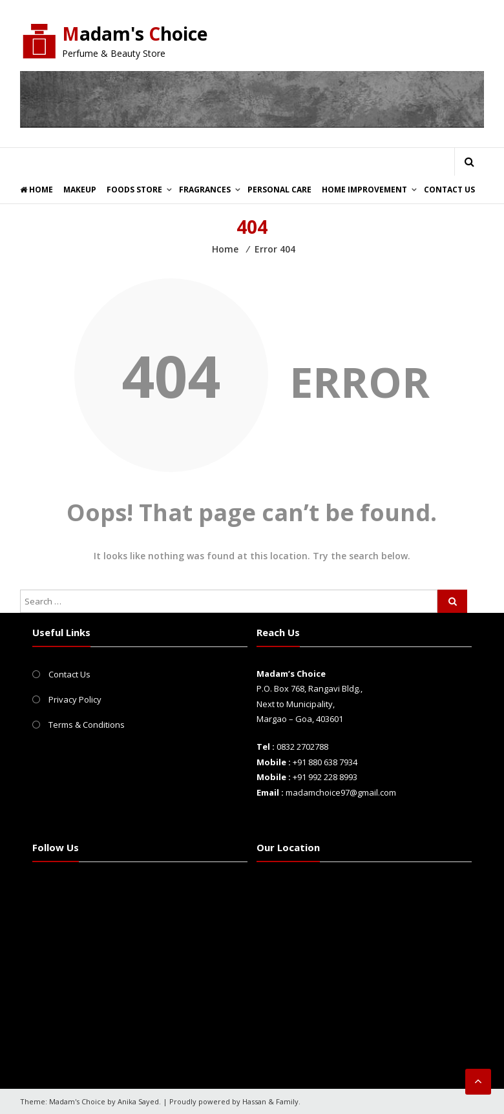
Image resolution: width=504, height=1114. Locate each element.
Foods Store (134, 189)
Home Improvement (364, 189)
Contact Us (449, 189)
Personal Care (279, 189)
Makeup (79, 189)
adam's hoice (138, 33)
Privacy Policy (74, 699)
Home (36, 189)
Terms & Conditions (86, 724)
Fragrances (205, 189)
